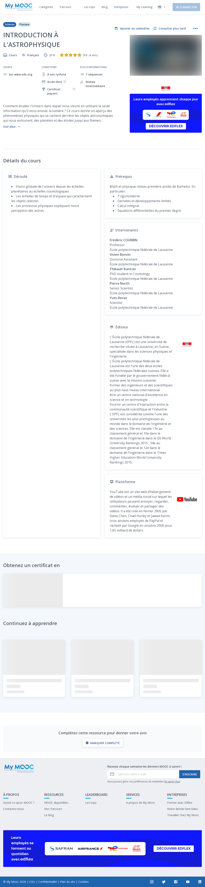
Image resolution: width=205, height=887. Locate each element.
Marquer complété (102, 743)
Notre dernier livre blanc (182, 809)
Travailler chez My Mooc (183, 815)
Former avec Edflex (179, 803)
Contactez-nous (13, 809)
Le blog (49, 815)
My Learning (144, 7)
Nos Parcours (53, 809)
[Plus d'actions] (195, 28)
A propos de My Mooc (140, 803)
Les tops (90, 803)
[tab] (46, 7)
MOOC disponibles (56, 803)
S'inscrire (189, 774)
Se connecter (186, 7)
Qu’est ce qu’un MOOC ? (18, 803)
